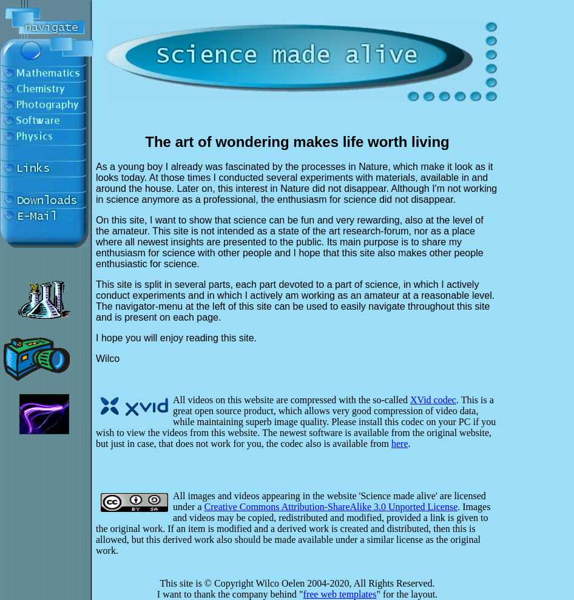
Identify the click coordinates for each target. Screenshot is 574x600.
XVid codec (433, 400)
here (399, 443)
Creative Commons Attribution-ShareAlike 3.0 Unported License (331, 507)
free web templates (340, 594)
